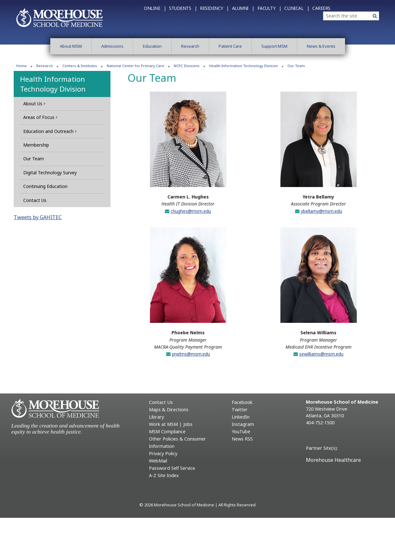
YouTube (241, 431)
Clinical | (296, 8)
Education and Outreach (50, 131)
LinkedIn (241, 417)
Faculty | (269, 8)
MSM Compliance (167, 431)
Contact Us (34, 200)
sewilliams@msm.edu (321, 354)
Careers (321, 8)
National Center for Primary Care (135, 65)
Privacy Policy (163, 453)
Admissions (112, 46)
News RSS (242, 439)
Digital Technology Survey (50, 173)
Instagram (243, 424)
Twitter (240, 409)
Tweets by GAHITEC (38, 217)
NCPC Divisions (187, 65)
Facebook (242, 402)
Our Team (33, 159)
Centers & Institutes (79, 65)
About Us (34, 104)
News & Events (321, 46)
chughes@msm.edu (191, 211)
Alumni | (243, 8)
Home (21, 65)
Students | (183, 8)
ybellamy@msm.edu (321, 211)
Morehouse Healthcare (333, 459)
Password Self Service (172, 468)
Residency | (214, 8)
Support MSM (274, 46)
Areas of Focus (40, 117)
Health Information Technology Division (243, 65)
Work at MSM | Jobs (171, 424)
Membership (36, 145)
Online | (155, 8)
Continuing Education (45, 186)
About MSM (71, 46)
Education (152, 46)
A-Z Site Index (164, 475)
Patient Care (230, 46)
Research (190, 46)
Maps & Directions (168, 409)
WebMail (158, 461)
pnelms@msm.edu (191, 354)
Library (156, 417)
